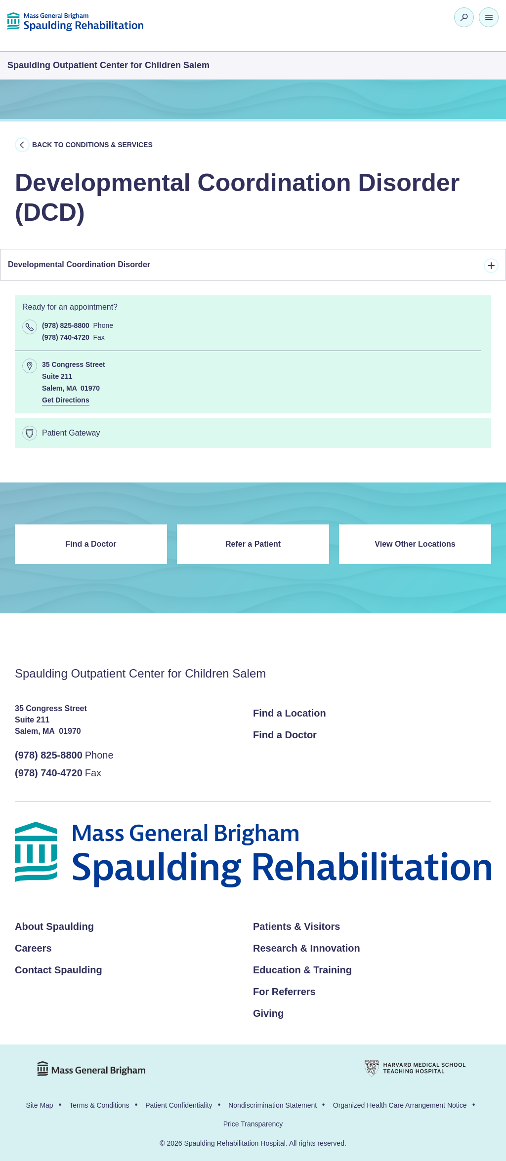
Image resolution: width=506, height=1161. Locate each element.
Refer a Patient (253, 544)
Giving (268, 1013)
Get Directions (65, 400)
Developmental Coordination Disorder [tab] (253, 265)
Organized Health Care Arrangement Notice (400, 1105)
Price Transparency (253, 1124)
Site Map (39, 1105)
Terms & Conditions (99, 1105)
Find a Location (289, 713)
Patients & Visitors (296, 926)
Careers (33, 948)
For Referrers (284, 991)
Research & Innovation (306, 948)
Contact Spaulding (58, 969)
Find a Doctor (90, 544)
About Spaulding (54, 926)
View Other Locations (415, 544)
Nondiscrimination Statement (272, 1105)
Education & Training (302, 969)
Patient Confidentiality (178, 1105)
